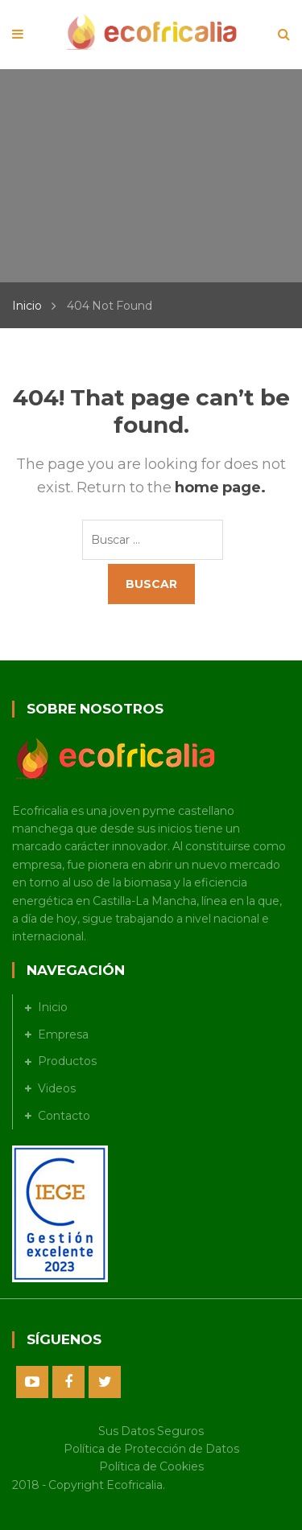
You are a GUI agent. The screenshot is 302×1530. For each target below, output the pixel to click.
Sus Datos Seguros (151, 1431)
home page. (220, 487)
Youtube (32, 1382)
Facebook (68, 1382)
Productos (67, 1061)
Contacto (64, 1115)
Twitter (105, 1382)
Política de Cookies (151, 1466)
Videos (57, 1088)
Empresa (63, 1034)
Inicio (27, 305)
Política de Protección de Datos (151, 1449)
